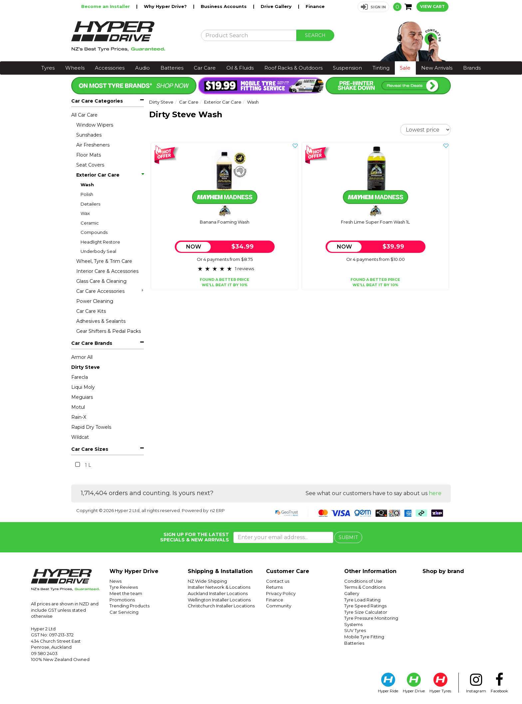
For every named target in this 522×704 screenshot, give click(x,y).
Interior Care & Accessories (107, 271)
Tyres (48, 68)
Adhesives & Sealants (101, 321)
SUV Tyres (355, 630)
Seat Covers (90, 165)
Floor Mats (88, 155)
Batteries (171, 68)
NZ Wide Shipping (207, 581)
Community (278, 605)
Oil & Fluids (240, 68)
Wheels (75, 68)
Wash (87, 184)
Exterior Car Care (109, 175)
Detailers (90, 204)
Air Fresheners (93, 145)
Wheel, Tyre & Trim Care (104, 261)
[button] (373, 7)
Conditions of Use (363, 581)
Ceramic (90, 223)
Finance (315, 6)
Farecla (79, 377)
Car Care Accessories (109, 291)
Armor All (82, 357)
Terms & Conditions (365, 587)
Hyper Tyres (440, 683)
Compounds (94, 232)
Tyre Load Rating (362, 599)
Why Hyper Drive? (166, 6)
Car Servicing (124, 612)
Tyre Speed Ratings (365, 605)
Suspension (347, 68)
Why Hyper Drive (134, 571)
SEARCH (315, 35)
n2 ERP (217, 510)
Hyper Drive (414, 683)
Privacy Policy (281, 593)
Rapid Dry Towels (91, 427)
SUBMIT (348, 537)
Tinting (381, 68)
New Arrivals (436, 68)
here (435, 493)
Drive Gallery (277, 6)
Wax (85, 213)
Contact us (277, 581)
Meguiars (82, 397)
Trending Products (129, 605)
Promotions (122, 599)
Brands (472, 68)
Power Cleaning (94, 301)
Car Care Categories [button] (97, 101)
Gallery (351, 593)
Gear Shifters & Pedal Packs (108, 331)
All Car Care (84, 115)
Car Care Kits (91, 311)
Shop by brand (443, 571)
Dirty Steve (85, 367)
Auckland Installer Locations (218, 593)
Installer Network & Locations (219, 587)
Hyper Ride (388, 683)
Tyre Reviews (124, 587)
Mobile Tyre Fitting (364, 636)
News (116, 581)
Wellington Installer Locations (219, 599)
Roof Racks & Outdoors (293, 68)
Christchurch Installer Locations (221, 605)
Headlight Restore (100, 242)
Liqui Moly (83, 387)
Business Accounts (224, 6)
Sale (405, 68)
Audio (142, 68)
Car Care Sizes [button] (89, 449)
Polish (87, 194)
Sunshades (89, 135)
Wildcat (80, 437)
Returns (274, 587)
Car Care (205, 68)
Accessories (110, 68)
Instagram (476, 683)
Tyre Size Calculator (365, 612)
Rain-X (78, 417)
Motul (78, 407)
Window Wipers (94, 125)
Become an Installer (106, 6)
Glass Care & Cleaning (101, 281)
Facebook (499, 683)
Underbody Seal (98, 251)
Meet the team (126, 593)
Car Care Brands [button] (91, 343)
